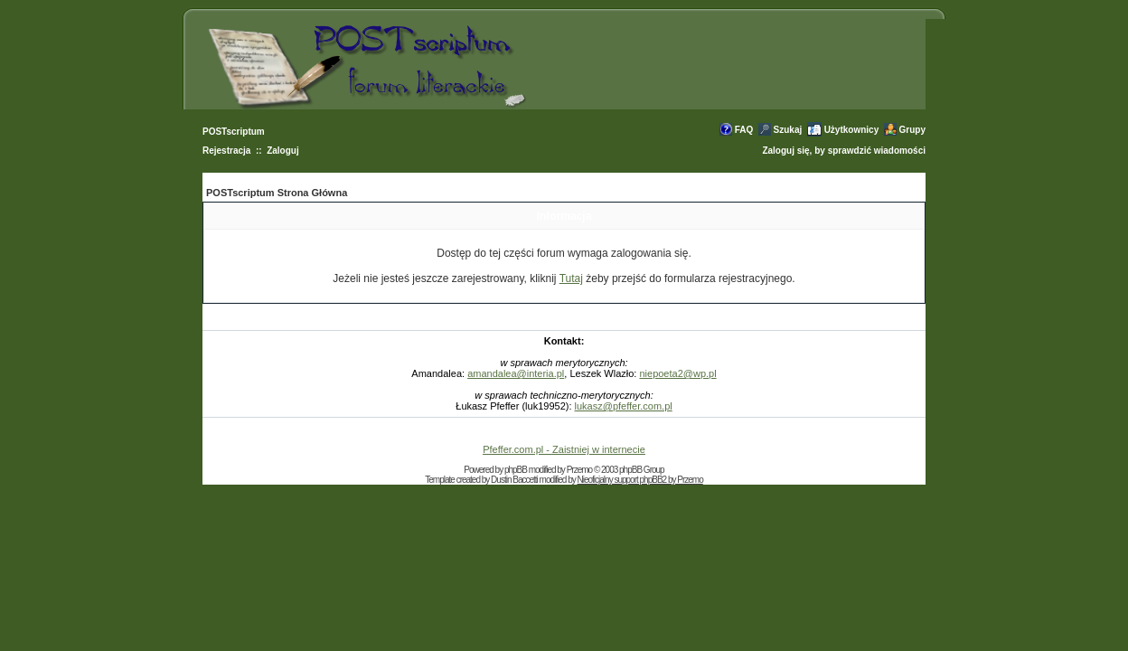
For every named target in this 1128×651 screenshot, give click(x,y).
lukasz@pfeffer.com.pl (623, 406)
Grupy (912, 130)
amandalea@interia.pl (515, 373)
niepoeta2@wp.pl (677, 373)
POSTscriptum (233, 132)
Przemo (579, 470)
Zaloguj (283, 151)
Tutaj (571, 278)
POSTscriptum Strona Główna (276, 192)
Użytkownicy (851, 130)
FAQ (744, 130)
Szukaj (788, 130)
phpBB (515, 470)
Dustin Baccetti (514, 480)
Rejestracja (226, 151)
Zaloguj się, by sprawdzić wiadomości (844, 151)
